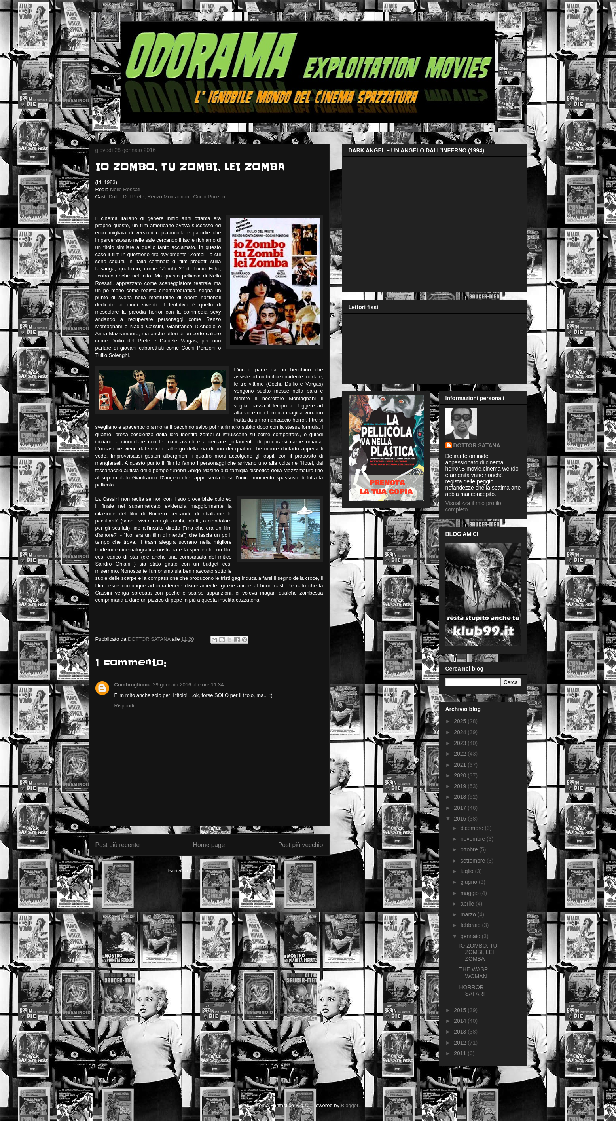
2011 (461, 1053)
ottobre (470, 849)
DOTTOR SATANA (476, 445)
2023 (461, 743)
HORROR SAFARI (472, 990)
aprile (468, 904)
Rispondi (124, 706)
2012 (461, 1042)
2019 (461, 786)
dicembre (473, 828)
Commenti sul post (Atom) (220, 871)
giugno (470, 882)
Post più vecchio (300, 845)
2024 (461, 732)
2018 (461, 797)
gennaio (471, 936)
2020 (461, 775)
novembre (474, 839)
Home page (209, 845)
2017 (461, 808)
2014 (461, 1021)
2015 (461, 1010)
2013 (461, 1031)
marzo (469, 914)
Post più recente (117, 845)
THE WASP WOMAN (473, 972)
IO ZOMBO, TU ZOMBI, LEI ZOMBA (478, 952)
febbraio (471, 925)
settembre (474, 860)
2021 (461, 765)
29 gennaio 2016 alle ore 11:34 (188, 685)
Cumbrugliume (132, 685)
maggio (470, 893)
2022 (461, 753)
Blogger (349, 1105)
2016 (461, 818)
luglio (468, 871)
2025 (461, 721)
